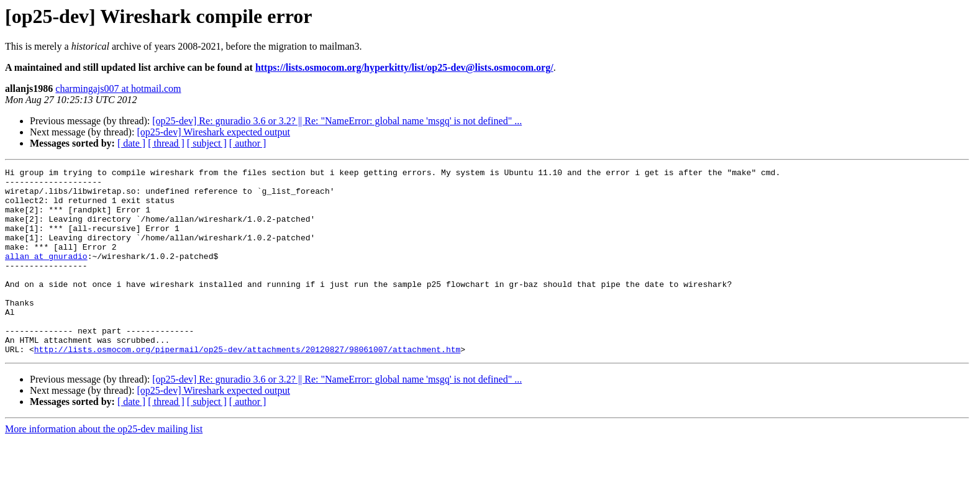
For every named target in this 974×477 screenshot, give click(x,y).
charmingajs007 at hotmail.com (118, 88)
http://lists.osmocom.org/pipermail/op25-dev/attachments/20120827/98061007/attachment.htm (247, 386)
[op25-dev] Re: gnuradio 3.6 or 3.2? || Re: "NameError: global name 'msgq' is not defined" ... (337, 121)
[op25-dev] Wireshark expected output (213, 132)
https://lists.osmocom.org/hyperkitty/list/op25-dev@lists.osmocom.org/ (404, 67)
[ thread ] (166, 143)
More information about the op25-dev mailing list (104, 466)
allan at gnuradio (46, 274)
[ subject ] (207, 143)
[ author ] (247, 143)
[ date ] (131, 143)
